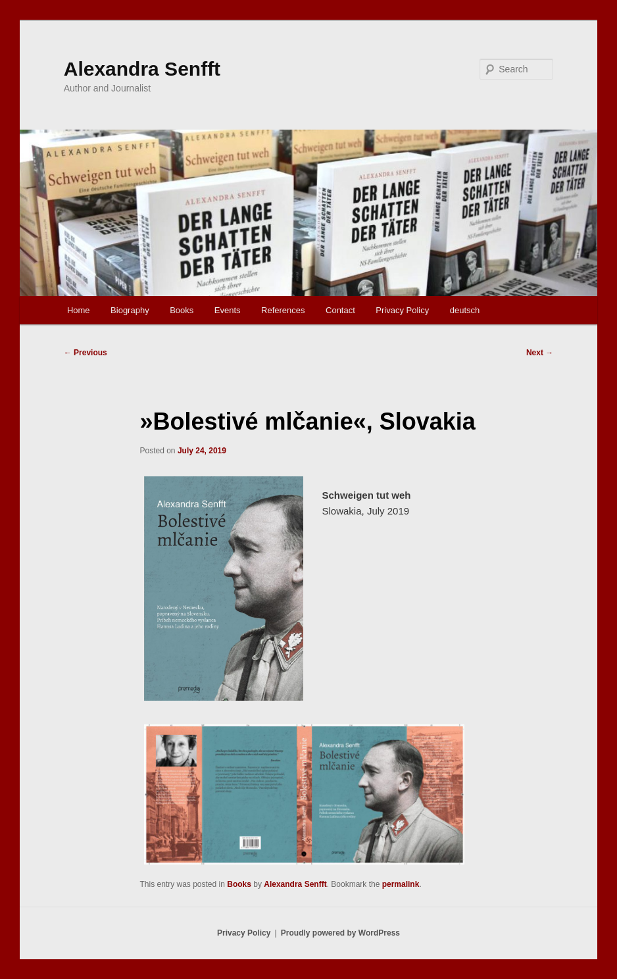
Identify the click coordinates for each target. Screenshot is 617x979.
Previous (85, 352)
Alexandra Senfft (142, 69)
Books (181, 310)
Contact (340, 310)
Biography (130, 310)
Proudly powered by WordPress (340, 933)
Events (227, 310)
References (283, 310)
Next (539, 352)
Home (78, 310)
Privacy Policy (402, 310)
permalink (401, 884)
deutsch (465, 310)
